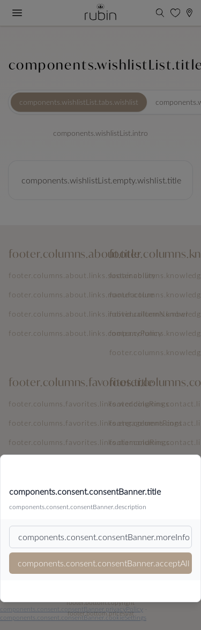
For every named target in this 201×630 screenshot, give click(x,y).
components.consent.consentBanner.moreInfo (104, 536)
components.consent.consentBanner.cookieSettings (73, 617)
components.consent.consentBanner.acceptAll (104, 562)
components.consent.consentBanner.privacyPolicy (71, 608)
